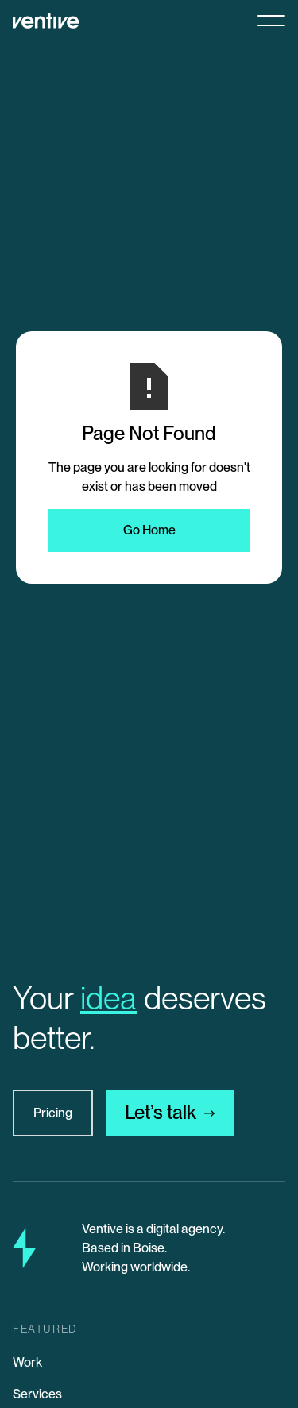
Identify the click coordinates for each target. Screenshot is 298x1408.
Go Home (149, 530)
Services (37, 1394)
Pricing (52, 1113)
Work (27, 1362)
